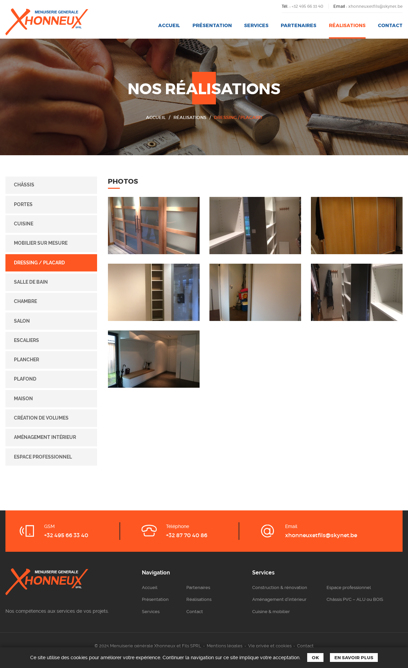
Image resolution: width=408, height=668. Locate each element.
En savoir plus (353, 657)
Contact (390, 25)
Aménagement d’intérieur (279, 599)
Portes (23, 204)
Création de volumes (41, 418)
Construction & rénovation (279, 587)
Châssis (24, 184)
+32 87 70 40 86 (186, 535)
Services (256, 25)
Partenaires (298, 25)
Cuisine (23, 223)
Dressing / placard (238, 117)
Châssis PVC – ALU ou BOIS (355, 599)
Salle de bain (31, 282)
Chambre (25, 301)
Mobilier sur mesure (41, 243)
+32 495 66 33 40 (307, 6)
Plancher (26, 359)
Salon (22, 321)
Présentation (212, 25)
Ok (315, 657)
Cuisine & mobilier (271, 611)
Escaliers (26, 340)
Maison (23, 398)
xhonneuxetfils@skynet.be (375, 6)
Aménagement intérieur (45, 437)
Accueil (169, 25)
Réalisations (347, 25)
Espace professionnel (43, 457)
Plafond (25, 379)
